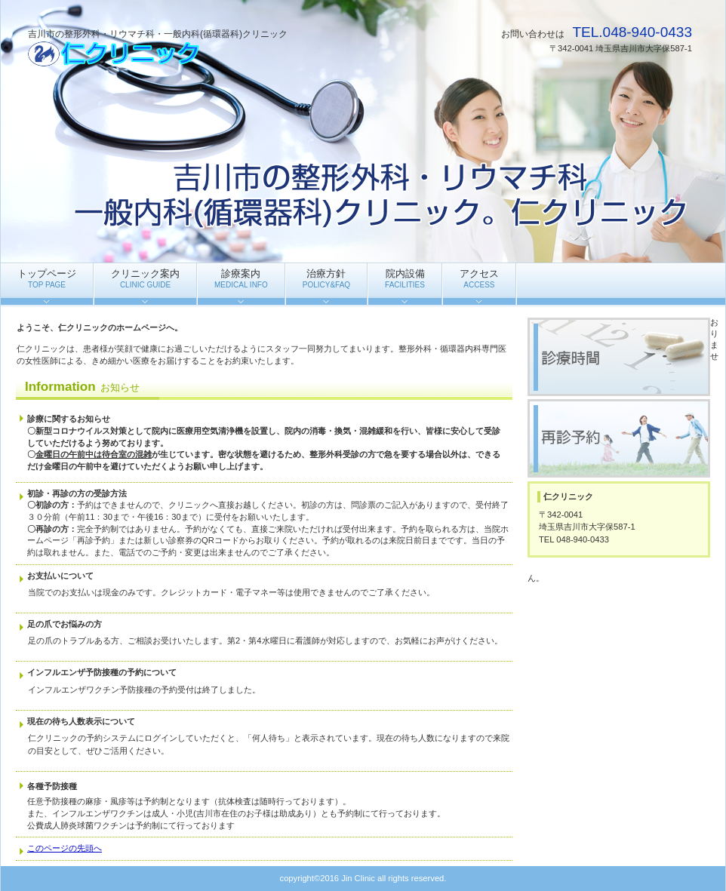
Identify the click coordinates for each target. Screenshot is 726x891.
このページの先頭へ (64, 848)
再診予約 (619, 438)
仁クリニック (179, 53)
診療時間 (619, 357)
